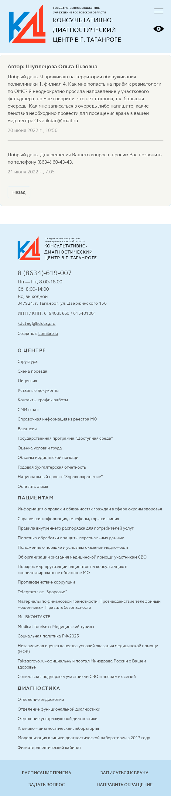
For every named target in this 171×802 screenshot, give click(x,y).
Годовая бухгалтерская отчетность (52, 467)
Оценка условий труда (40, 448)
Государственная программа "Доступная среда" (65, 438)
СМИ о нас (28, 409)
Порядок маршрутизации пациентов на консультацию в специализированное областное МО (72, 569)
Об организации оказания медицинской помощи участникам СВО (82, 557)
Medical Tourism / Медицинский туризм (56, 626)
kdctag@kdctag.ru (37, 323)
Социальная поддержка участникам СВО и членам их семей (77, 676)
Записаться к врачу (124, 773)
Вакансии (27, 428)
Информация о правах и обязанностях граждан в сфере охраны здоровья (90, 509)
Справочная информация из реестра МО (57, 419)
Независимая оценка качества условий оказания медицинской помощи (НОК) (88, 648)
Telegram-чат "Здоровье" (42, 591)
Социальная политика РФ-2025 (48, 636)
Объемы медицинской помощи (48, 457)
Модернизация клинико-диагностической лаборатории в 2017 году (84, 737)
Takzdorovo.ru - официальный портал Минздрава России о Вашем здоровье (82, 663)
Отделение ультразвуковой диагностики (57, 718)
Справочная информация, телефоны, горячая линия (68, 518)
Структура (28, 361)
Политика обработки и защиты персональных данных (71, 538)
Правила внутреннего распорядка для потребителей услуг (76, 528)
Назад (19, 192)
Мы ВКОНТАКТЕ (34, 616)
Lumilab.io (48, 333)
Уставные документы (38, 390)
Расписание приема (46, 773)
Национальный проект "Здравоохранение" (60, 476)
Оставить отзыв (33, 486)
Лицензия (27, 380)
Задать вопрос (47, 785)
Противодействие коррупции (46, 582)
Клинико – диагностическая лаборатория (58, 728)
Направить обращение (124, 785)
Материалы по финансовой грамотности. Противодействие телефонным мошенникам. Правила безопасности (89, 604)
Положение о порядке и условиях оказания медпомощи (73, 547)
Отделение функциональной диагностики (59, 709)
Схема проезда (32, 371)
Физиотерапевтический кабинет (49, 747)
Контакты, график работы (43, 400)
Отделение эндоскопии (41, 699)
